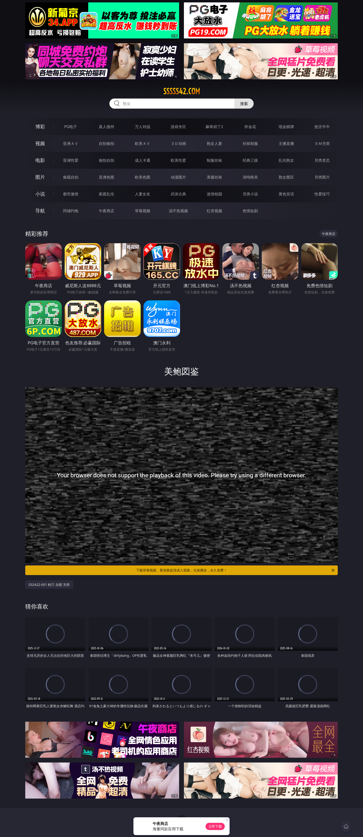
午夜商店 (106, 210)
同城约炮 (70, 210)
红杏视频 (214, 210)
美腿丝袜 (214, 177)
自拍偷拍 (106, 143)
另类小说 (250, 194)
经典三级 (250, 160)
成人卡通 (142, 160)
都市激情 (70, 194)
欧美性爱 (178, 160)
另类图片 (322, 177)
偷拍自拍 (106, 160)
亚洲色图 (106, 177)
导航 (40, 210)
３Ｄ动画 (178, 143)
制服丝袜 (214, 160)
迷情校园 (214, 194)
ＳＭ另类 (322, 143)
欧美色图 (142, 177)
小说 (40, 194)
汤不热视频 (178, 210)
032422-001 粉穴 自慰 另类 (49, 584)
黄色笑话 (286, 194)
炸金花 (250, 126)
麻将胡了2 (214, 126)
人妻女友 (142, 194)
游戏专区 (178, 126)
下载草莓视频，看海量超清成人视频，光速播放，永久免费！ (235, 570)
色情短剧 (250, 210)
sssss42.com (181, 91)
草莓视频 (142, 210)
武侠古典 (178, 194)
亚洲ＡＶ (70, 143)
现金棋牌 (286, 126)
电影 (40, 160)
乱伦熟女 (286, 160)
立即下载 (215, 826)
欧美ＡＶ (142, 143)
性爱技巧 (322, 194)
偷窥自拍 (70, 177)
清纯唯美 (250, 177)
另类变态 (322, 160)
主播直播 (286, 143)
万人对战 (142, 126)
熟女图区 (286, 177)
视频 (40, 143)
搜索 (244, 103)
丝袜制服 (250, 143)
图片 (40, 177)
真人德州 (106, 126)
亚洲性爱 (70, 160)
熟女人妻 (214, 143)
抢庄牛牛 (322, 126)
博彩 (40, 126)
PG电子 (70, 126)
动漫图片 (178, 177)
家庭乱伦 (106, 194)
